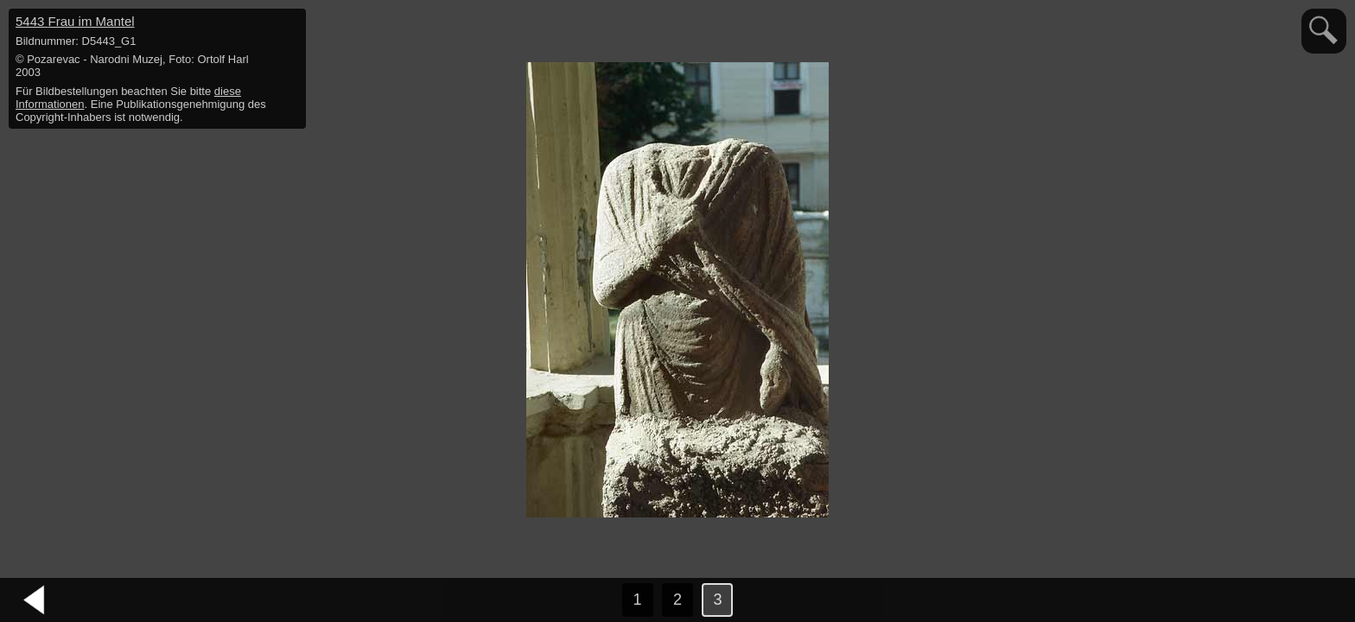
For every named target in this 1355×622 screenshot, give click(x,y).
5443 (75, 21)
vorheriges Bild (34, 600)
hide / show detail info (290, 24)
